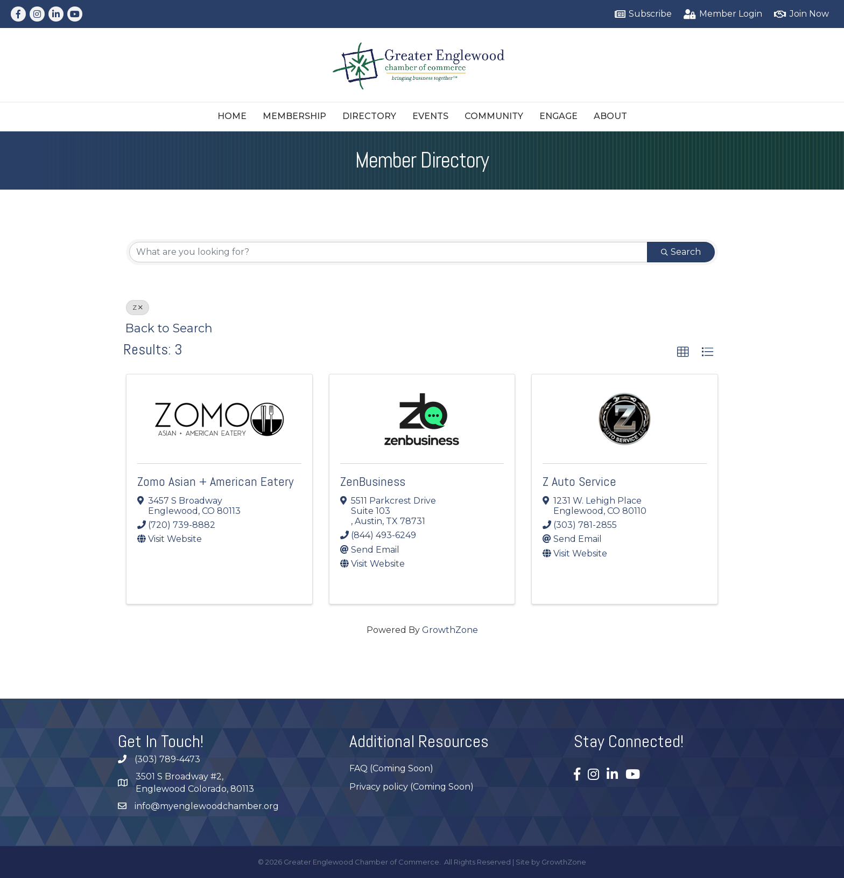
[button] (683, 352)
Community (494, 116)
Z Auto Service (579, 481)
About (610, 116)
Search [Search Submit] (681, 252)
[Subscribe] (641, 14)
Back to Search (169, 328)
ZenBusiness (372, 481)
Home (232, 116)
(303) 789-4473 (167, 759)
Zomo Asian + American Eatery (215, 481)
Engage (558, 116)
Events (430, 116)
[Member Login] (721, 14)
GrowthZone (450, 630)
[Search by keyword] (388, 252)
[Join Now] (800, 14)
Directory (369, 116)
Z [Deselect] (137, 307)
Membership (294, 116)
